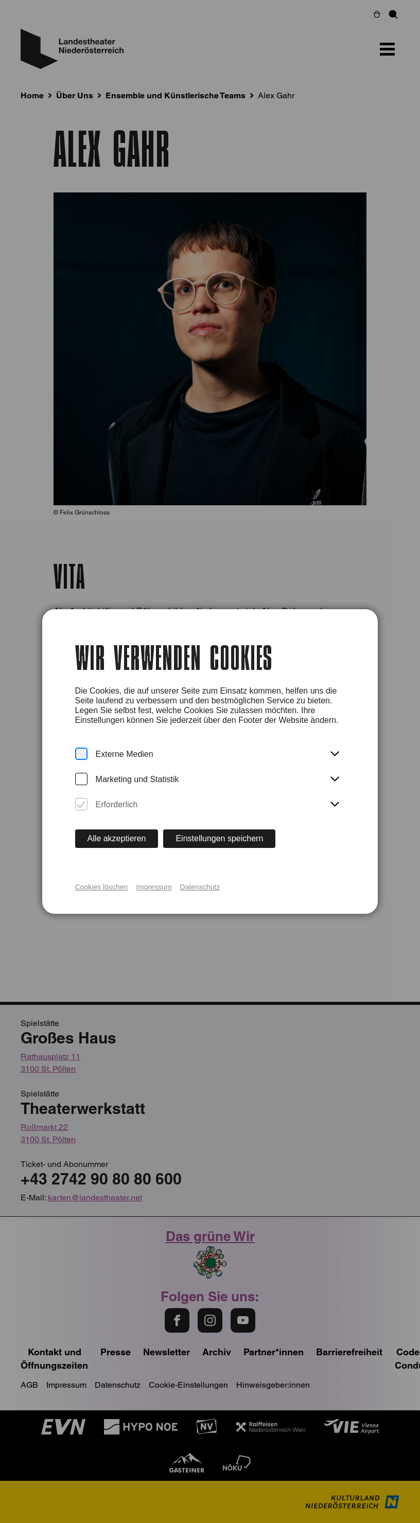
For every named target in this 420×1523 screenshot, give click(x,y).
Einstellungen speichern (219, 838)
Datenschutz (200, 887)
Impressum (153, 887)
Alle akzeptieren (116, 838)
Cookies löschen (101, 887)
